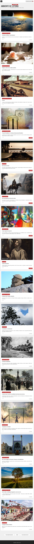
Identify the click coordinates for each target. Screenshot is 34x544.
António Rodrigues (5, 457)
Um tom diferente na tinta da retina (9, 198)
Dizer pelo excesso (5, 165)
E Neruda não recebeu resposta (8, 296)
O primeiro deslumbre (6, 361)
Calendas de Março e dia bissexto (8, 35)
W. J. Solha (4, 261)
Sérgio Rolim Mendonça (6, 131)
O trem (3, 100)
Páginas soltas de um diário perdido (9, 67)
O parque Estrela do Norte (7, 524)
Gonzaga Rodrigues (5, 359)
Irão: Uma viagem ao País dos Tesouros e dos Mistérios (12, 459)
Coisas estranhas (5, 263)
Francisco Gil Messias (6, 294)
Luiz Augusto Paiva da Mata (6, 98)
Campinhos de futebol (6, 426)
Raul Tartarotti (5, 196)
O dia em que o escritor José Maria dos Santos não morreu (13, 394)
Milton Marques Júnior (6, 33)
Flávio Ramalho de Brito (6, 392)
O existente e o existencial (7, 328)
